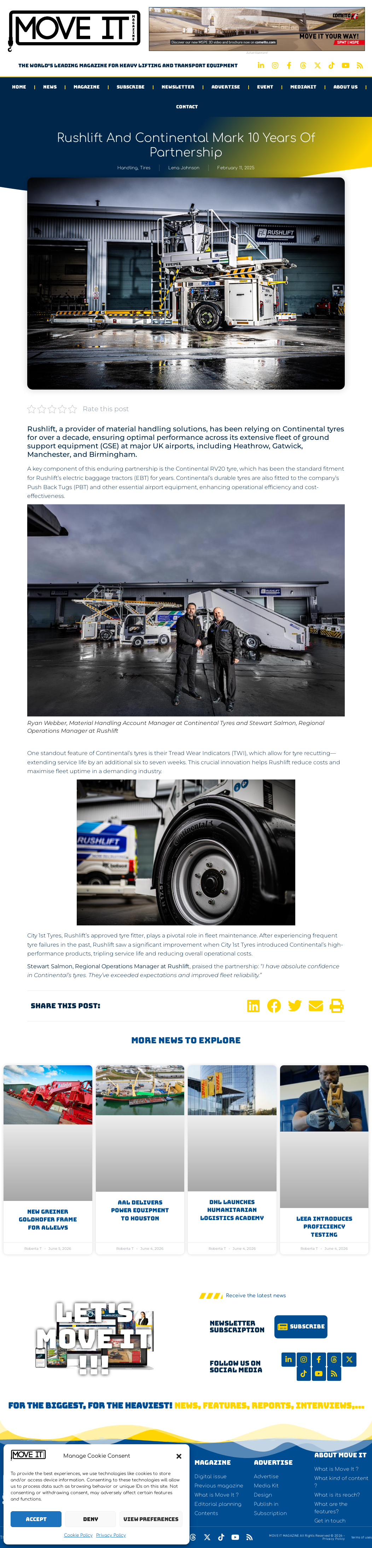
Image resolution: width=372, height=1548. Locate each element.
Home (19, 87)
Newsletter (178, 87)
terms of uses (361, 1537)
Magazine (87, 87)
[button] (178, 1456)
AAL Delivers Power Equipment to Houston (140, 1210)
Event (265, 87)
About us (345, 87)
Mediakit (303, 87)
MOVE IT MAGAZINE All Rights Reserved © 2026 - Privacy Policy (307, 1537)
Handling (127, 167)
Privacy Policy (111, 1535)
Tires (145, 167)
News (50, 87)
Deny (90, 1519)
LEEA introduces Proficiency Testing (324, 1226)
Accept (36, 1519)
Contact (187, 107)
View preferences (151, 1519)
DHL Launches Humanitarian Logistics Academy (232, 1210)
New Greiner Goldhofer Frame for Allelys (48, 1219)
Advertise (225, 87)
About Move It (340, 1455)
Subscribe (131, 87)
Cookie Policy (78, 1535)
